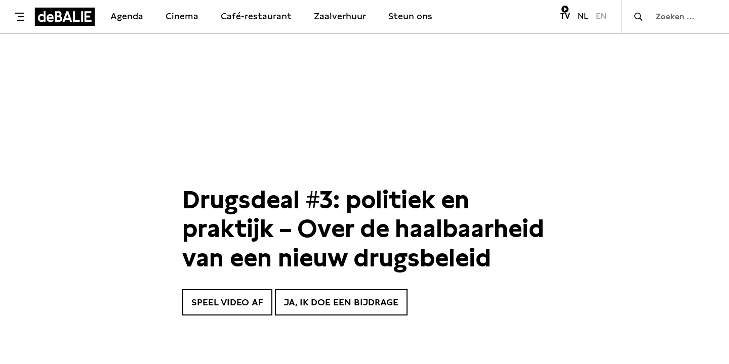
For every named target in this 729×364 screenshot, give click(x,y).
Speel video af (227, 302)
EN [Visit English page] (601, 16)
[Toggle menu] (19, 17)
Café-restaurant (256, 16)
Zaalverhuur (340, 16)
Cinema (182, 16)
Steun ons (410, 16)
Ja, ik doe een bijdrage (341, 302)
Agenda (126, 16)
